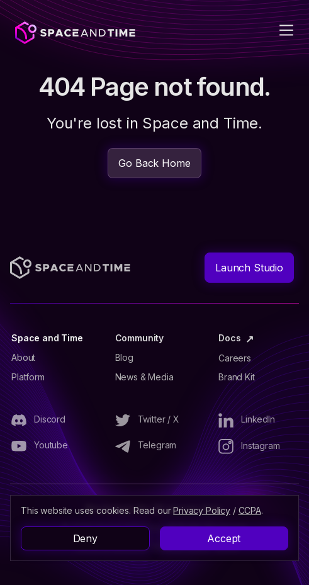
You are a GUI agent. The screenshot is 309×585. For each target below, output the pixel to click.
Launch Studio (249, 267)
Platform (28, 377)
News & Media (144, 377)
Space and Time (47, 338)
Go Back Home (154, 163)
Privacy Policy (201, 510)
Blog (124, 357)
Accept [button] (223, 538)
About (23, 357)
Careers (234, 358)
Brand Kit (236, 377)
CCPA (250, 510)
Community (139, 338)
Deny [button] (85, 538)
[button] (279, 30)
